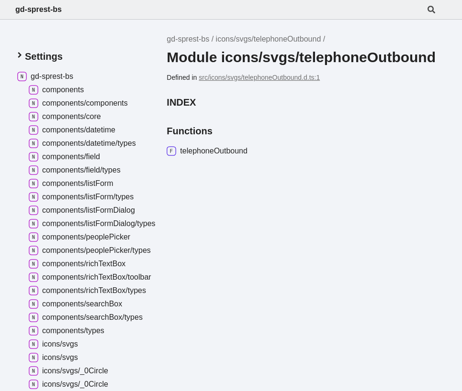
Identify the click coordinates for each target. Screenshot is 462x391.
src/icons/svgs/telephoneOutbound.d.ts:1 (259, 77)
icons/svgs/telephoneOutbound (268, 39)
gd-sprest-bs (38, 9)
